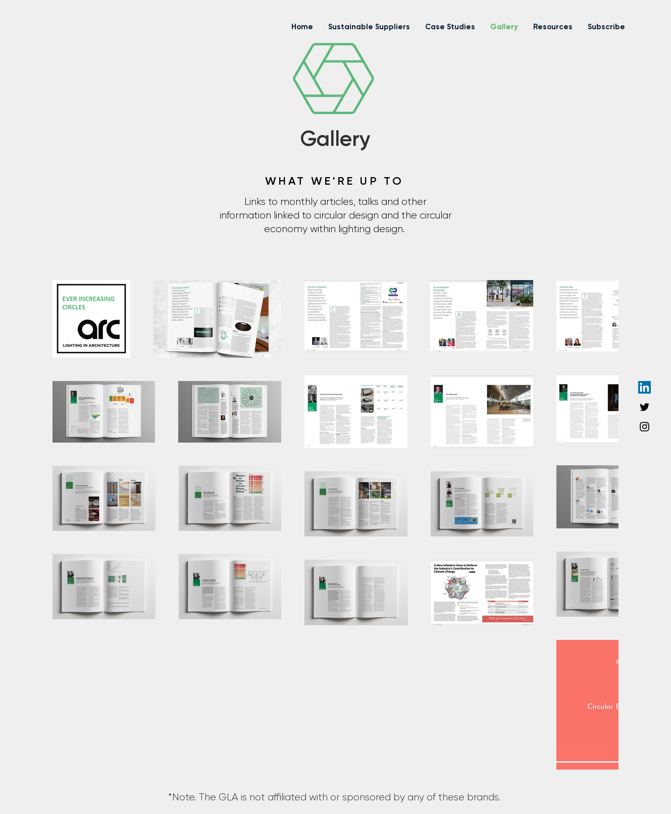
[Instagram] (644, 426)
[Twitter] (644, 407)
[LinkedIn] (644, 387)
